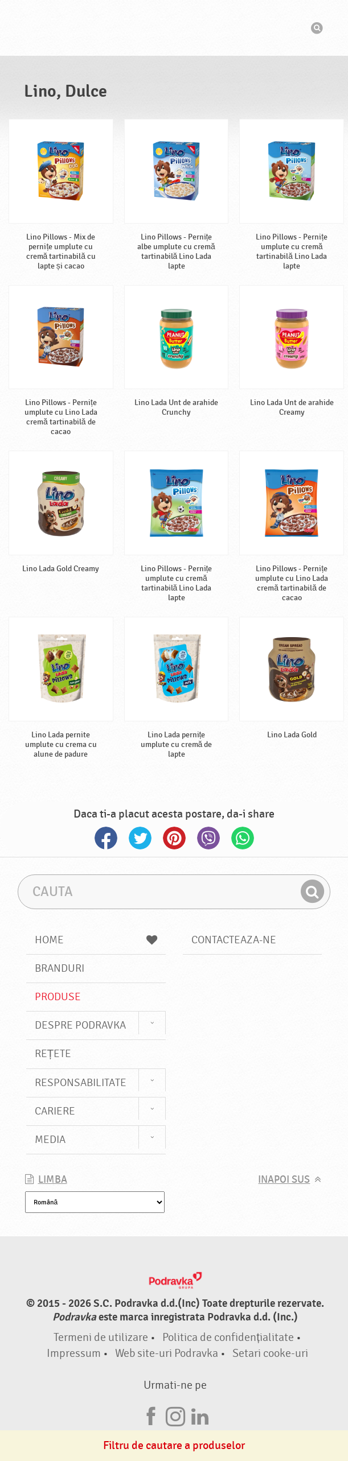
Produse (58, 996)
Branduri (59, 968)
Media (50, 1139)
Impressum (74, 1353)
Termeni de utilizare (101, 1337)
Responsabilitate (80, 1082)
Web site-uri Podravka (166, 1353)
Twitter (140, 838)
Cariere (55, 1111)
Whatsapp (242, 838)
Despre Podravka (80, 1025)
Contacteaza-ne (233, 940)
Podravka (174, 28)
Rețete (53, 1053)
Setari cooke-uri (270, 1353)
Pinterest (174, 838)
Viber (208, 838)
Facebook (106, 838)
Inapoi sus (284, 1180)
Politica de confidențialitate (228, 1337)
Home (96, 940)
